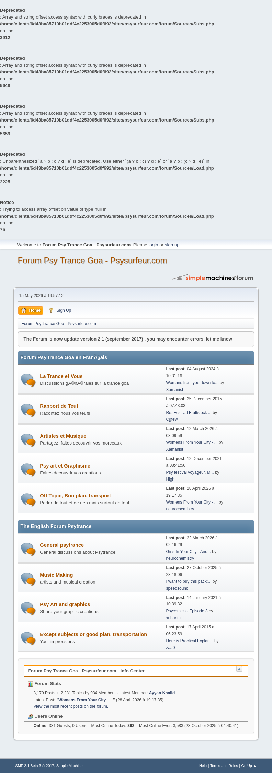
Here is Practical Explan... (189, 640)
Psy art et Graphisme (65, 466)
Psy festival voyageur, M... (190, 472)
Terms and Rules (224, 766)
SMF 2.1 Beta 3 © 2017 (34, 766)
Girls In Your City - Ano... (188, 551)
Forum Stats (44, 683)
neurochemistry (180, 509)
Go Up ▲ (249, 766)
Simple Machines (70, 766)
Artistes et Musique (63, 436)
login (153, 244)
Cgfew (172, 419)
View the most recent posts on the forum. (71, 706)
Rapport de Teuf (59, 406)
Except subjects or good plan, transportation (93, 634)
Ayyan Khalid (162, 693)
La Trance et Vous (61, 376)
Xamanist (174, 389)
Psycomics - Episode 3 (186, 611)
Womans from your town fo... (192, 382)
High (170, 479)
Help (203, 766)
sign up (172, 244)
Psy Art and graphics (65, 604)
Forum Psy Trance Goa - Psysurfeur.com (92, 260)
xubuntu (173, 617)
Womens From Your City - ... (191, 442)
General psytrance (62, 545)
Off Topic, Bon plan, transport (75, 495)
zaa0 (170, 647)
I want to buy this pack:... (188, 581)
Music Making (56, 575)
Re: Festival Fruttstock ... (189, 412)
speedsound (177, 588)
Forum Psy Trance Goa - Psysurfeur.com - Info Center (86, 670)
